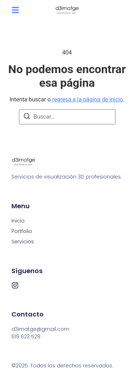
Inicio (18, 220)
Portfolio (21, 231)
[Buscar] (27, 117)
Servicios (22, 241)
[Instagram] (15, 285)
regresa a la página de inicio (87, 99)
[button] (15, 10)
